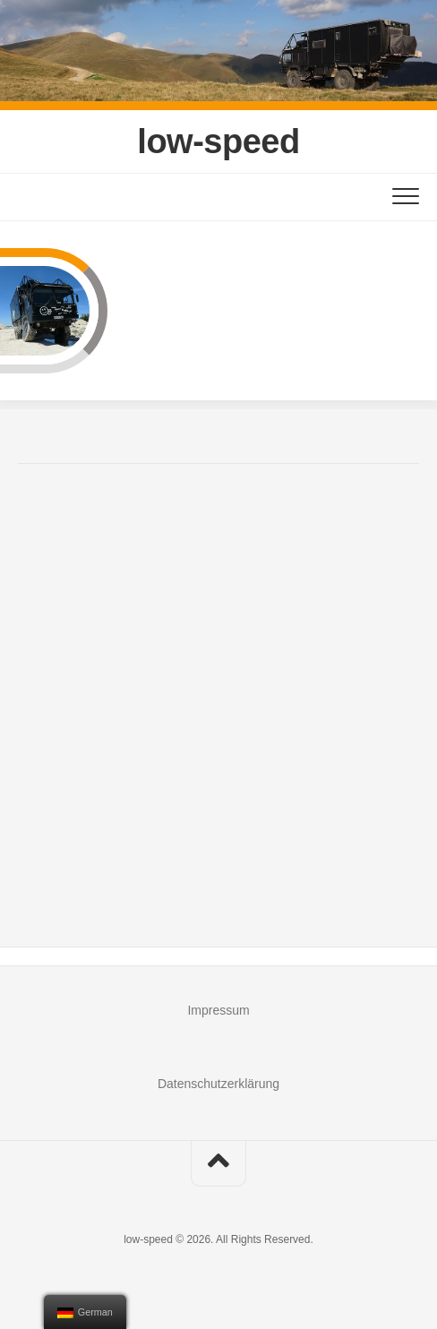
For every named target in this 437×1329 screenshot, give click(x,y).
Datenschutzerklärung (218, 1083)
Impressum (218, 1010)
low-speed (218, 141)
